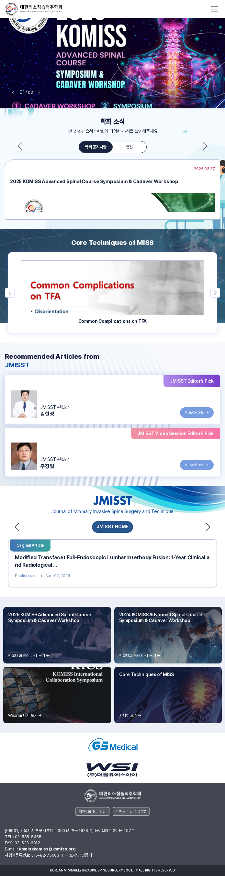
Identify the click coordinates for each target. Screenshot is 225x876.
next (39, 92)
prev (13, 92)
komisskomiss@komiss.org (47, 849)
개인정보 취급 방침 (92, 811)
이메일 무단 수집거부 (131, 811)
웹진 (129, 147)
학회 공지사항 (96, 147)
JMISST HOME (112, 526)
